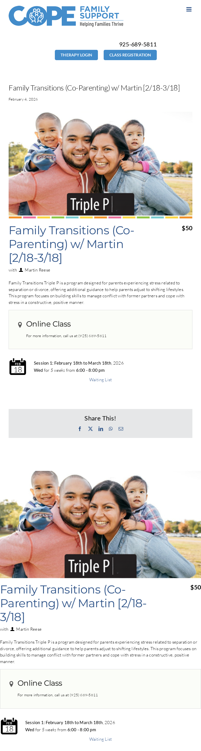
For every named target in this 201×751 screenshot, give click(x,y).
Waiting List (100, 379)
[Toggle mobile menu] (189, 9)
